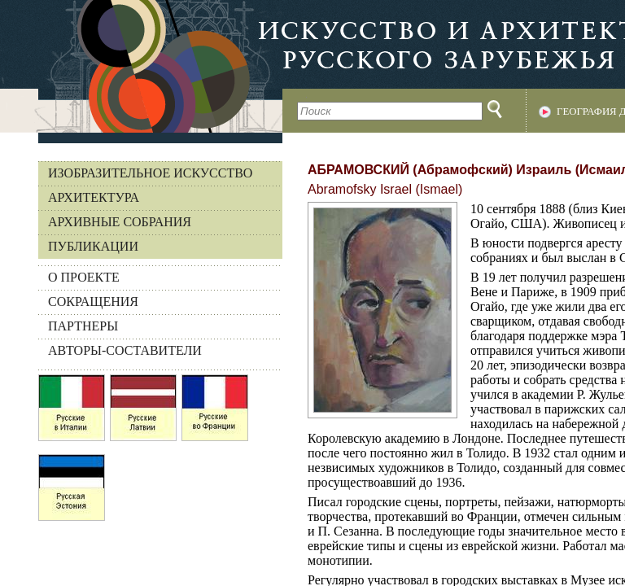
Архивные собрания (119, 222)
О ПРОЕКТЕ (84, 277)
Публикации (93, 246)
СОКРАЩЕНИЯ (93, 301)
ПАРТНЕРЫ (83, 326)
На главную (141, 66)
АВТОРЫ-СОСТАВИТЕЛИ (125, 350)
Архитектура (93, 197)
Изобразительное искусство (150, 173)
